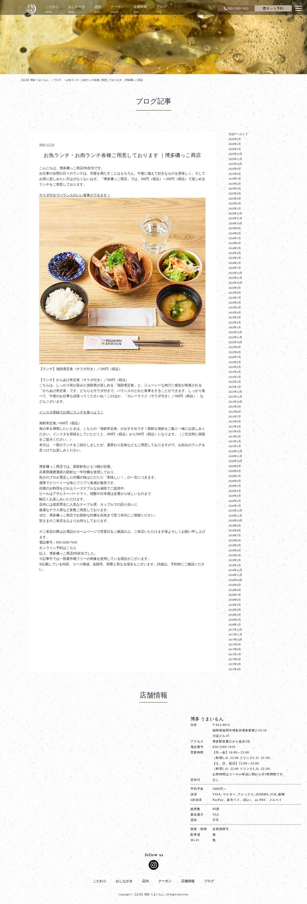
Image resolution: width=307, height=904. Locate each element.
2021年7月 (234, 416)
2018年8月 (234, 590)
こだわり (99, 881)
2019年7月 (234, 535)
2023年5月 (234, 307)
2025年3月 (234, 198)
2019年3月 (234, 555)
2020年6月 (234, 481)
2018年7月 (234, 594)
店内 (145, 881)
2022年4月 (234, 371)
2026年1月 (234, 149)
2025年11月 (235, 159)
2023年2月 (234, 322)
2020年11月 (235, 456)
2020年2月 (234, 500)
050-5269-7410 (236, 8)
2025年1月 (234, 208)
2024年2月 (234, 263)
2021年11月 (235, 396)
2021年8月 (234, 411)
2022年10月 (235, 342)
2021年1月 (234, 446)
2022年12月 (235, 332)
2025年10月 (235, 163)
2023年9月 (234, 287)
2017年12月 (235, 629)
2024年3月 (234, 257)
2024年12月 (235, 213)
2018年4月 (234, 609)
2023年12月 (235, 273)
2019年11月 (235, 515)
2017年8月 (234, 649)
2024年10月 (235, 223)
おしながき (124, 881)
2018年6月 (234, 599)
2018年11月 (235, 575)
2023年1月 (234, 327)
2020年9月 (234, 466)
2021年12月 (235, 391)
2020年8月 (234, 471)
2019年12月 (235, 510)
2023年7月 (234, 297)
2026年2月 (234, 144)
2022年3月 (234, 377)
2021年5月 (234, 426)
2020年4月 (234, 490)
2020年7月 (234, 476)
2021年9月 (234, 406)
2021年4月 (234, 431)
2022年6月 (234, 362)
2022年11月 (235, 337)
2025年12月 (235, 153)
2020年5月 (234, 485)
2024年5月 (234, 248)
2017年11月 (235, 634)
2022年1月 (234, 386)
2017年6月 (234, 659)
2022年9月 (234, 347)
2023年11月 (235, 277)
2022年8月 (234, 352)
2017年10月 (235, 639)
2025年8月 (234, 173)
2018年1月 (234, 624)
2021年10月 (235, 401)
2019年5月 (234, 545)
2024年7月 (234, 238)
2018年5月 (234, 604)
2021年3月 (234, 436)
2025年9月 (234, 168)
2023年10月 (235, 282)
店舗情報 (188, 881)
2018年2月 (234, 619)
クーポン (165, 881)
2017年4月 (234, 669)
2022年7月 (234, 357)
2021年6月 (234, 421)
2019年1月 (234, 565)
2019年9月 (234, 525)
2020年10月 (235, 461)
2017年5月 (234, 664)
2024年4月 (234, 253)
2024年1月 (234, 267)
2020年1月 (234, 505)
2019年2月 (234, 560)
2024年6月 (234, 243)
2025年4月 (234, 193)
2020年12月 (235, 451)
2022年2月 (234, 381)
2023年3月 (234, 317)
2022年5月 (234, 367)
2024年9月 (234, 228)
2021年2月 (234, 441)
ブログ (209, 881)
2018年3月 (234, 614)
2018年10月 (235, 580)
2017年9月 (234, 644)
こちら (71, 548)
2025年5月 (234, 188)
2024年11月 (235, 218)
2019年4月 (234, 550)
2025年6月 (234, 183)
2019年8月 (234, 530)
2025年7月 (234, 178)
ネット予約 (273, 8)
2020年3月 (234, 495)
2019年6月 (234, 540)
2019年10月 (235, 520)
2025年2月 (234, 203)
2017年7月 (234, 654)
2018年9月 (234, 584)
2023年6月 (234, 302)
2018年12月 (235, 570)
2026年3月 (234, 139)
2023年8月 (234, 292)
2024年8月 (234, 233)
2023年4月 (234, 312)
